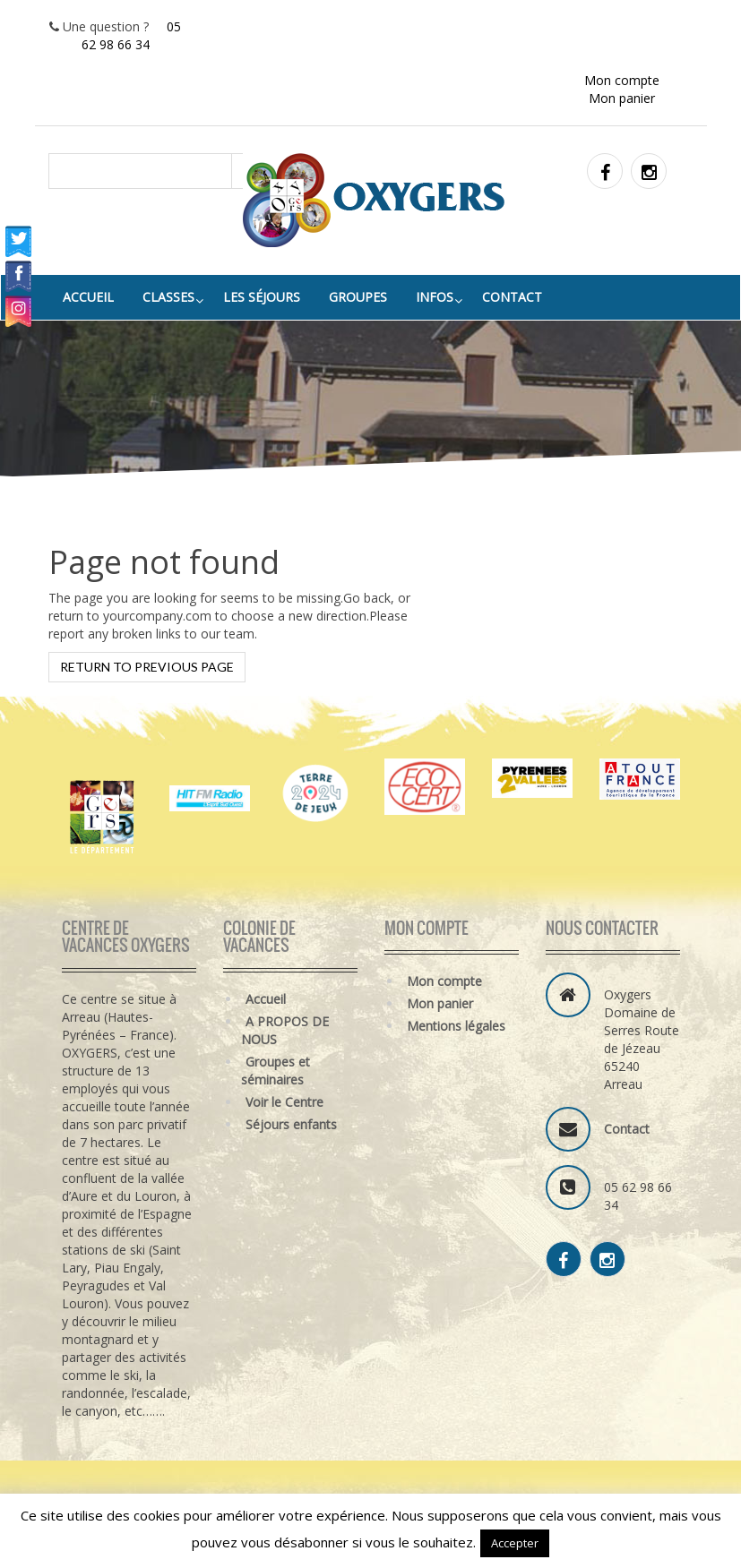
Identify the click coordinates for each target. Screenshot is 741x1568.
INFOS (434, 296)
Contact (512, 296)
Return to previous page (147, 666)
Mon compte (621, 80)
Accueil (88, 296)
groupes (358, 296)
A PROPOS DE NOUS (285, 1030)
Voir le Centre (284, 1101)
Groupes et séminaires (275, 1070)
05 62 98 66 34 (132, 35)
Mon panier (622, 98)
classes (168, 296)
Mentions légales (456, 1025)
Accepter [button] (515, 1543)
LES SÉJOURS (261, 296)
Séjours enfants (291, 1124)
